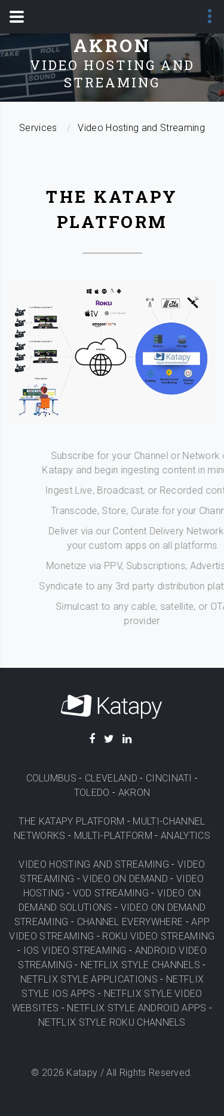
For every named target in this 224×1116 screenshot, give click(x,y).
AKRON (134, 792)
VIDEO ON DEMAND (125, 878)
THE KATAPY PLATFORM (71, 821)
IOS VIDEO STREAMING (75, 950)
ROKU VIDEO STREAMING (158, 936)
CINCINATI (169, 778)
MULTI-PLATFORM (113, 835)
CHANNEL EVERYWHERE (130, 922)
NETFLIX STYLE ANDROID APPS (136, 1008)
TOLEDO (92, 792)
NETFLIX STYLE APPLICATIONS (89, 979)
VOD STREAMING (111, 893)
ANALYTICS (185, 835)
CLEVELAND (111, 778)
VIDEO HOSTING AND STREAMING (94, 864)
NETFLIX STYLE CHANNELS (140, 965)
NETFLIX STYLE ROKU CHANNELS (112, 1022)
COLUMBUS (51, 778)
